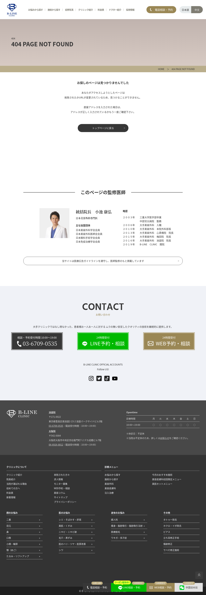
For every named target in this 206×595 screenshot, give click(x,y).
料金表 (101, 9)
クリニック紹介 (85, 9)
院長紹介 (10, 479)
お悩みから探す (35, 9)
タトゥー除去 (170, 519)
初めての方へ (13, 488)
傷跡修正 (167, 543)
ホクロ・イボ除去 (172, 525)
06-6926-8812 (56, 444)
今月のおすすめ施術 (162, 474)
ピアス (166, 531)
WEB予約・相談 (62, 488)
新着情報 (10, 497)
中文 (197, 9)
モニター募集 (60, 483)
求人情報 (58, 479)
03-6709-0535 (56, 425)
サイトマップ (60, 497)
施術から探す (54, 9)
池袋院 (52, 412)
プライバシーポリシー (65, 501)
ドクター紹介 (115, 9)
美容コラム (59, 492)
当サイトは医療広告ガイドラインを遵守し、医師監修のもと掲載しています (103, 261)
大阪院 (52, 431)
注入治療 (109, 492)
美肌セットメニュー (162, 483)
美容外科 (109, 483)
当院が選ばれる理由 (16, 483)
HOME (161, 69)
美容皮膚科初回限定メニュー (166, 479)
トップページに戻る (103, 128)
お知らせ (164, 438)
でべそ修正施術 (171, 550)
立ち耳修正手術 (171, 537)
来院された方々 (62, 474)
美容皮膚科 (110, 488)
